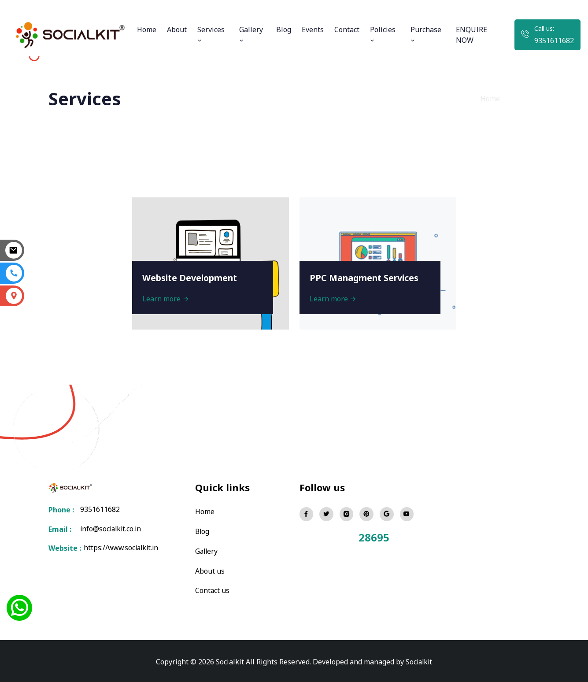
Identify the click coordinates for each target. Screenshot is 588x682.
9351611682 (554, 40)
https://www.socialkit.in (121, 548)
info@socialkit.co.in (112, 529)
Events (313, 29)
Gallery (251, 34)
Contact (346, 29)
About (177, 29)
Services (211, 34)
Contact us (212, 589)
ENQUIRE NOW (471, 35)
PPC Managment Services (366, 277)
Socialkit (419, 660)
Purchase (425, 34)
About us (210, 570)
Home (146, 29)
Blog (283, 29)
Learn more (166, 298)
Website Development (191, 277)
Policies (383, 34)
